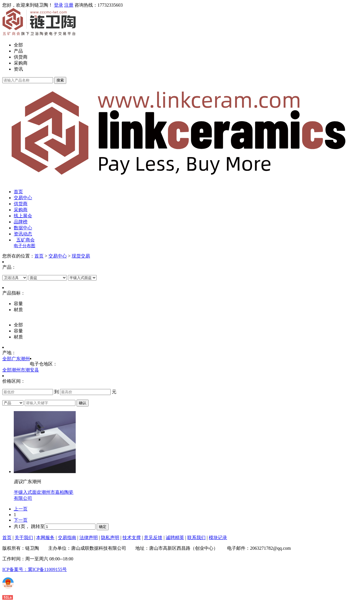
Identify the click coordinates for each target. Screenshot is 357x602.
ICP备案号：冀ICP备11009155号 (34, 569)
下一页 (21, 520)
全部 (18, 44)
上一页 (21, 508)
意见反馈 (153, 537)
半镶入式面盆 (27, 492)
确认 (82, 403)
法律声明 (88, 537)
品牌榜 (21, 221)
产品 (18, 51)
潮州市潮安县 (25, 369)
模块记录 (218, 537)
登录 (58, 5)
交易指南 (67, 537)
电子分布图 (24, 245)
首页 (18, 191)
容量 (18, 330)
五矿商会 (25, 239)
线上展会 (23, 215)
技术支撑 (131, 537)
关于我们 (24, 537)
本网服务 (45, 537)
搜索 (60, 80)
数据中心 (23, 227)
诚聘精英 (175, 537)
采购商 (21, 63)
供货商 (21, 57)
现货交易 (81, 255)
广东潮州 (20, 358)
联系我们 (196, 537)
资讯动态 (23, 233)
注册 (68, 5)
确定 (102, 526)
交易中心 (23, 197)
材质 (18, 336)
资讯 (18, 69)
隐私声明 (110, 537)
